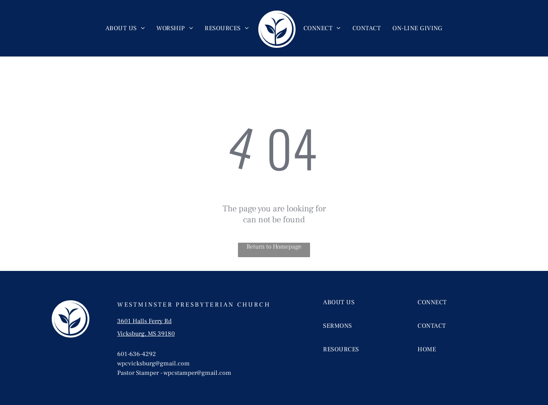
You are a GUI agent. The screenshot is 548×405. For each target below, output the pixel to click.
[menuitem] (125, 28)
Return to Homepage (274, 247)
